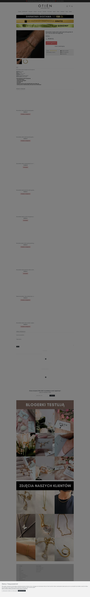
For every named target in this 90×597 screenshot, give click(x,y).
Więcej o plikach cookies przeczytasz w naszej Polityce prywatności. (15, 588)
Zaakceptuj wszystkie (22, 590)
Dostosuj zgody (14, 590)
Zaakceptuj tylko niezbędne (6, 590)
